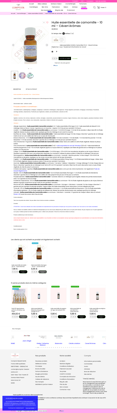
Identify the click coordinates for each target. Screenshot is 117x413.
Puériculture (56, 7)
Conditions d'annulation (67, 379)
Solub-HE (17, 194)
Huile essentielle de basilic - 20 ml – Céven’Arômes (19, 265)
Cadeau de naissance (42, 379)
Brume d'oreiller (40, 369)
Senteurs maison (56, 4)
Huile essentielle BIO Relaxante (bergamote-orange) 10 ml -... (38, 310)
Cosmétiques (33, 7)
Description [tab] (17, 89)
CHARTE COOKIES (65, 374)
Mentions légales (65, 364)
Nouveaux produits (41, 361)
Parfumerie (83, 4)
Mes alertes (88, 374)
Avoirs (86, 366)
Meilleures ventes (40, 364)
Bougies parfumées (41, 374)
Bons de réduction (90, 372)
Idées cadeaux (42, 4)
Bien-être (45, 7)
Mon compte (64, 387)
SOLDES (84, 7)
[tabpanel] (30, 45)
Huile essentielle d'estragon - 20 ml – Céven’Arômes (39, 265)
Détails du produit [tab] (31, 89)
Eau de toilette (40, 377)
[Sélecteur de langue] (75, 1)
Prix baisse (38, 366)
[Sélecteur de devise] (83, 1)
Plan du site (63, 384)
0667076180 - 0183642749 (19, 366)
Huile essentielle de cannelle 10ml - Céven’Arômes (75, 310)
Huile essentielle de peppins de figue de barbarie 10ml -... (58, 310)
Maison (66, 7)
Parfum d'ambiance (41, 371)
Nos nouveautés (46, 10)
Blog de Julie (59, 10)
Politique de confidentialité (16, 408)
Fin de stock (71, 10)
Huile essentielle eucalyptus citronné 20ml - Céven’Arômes (97, 310)
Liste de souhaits (101, 1)
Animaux (75, 7)
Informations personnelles (92, 361)
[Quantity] (15, 271)
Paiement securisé (66, 369)
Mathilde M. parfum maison (44, 384)
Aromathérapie (70, 4)
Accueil (31, 4)
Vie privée (63, 371)
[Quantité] (55, 58)
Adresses (87, 369)
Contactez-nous (16, 1)
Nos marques (39, 382)
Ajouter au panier (65, 58)
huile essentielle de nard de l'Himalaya (69, 146)
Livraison (62, 361)
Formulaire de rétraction (67, 377)
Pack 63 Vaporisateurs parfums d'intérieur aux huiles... (18, 310)
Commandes (88, 364)
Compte (87, 356)
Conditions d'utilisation (67, 366)
